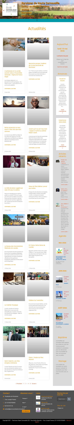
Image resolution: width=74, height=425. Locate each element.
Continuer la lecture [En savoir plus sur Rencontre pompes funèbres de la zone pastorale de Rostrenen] (34, 79)
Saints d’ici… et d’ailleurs (64, 189)
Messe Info (44, 402)
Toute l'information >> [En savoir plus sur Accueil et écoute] (62, 111)
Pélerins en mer (61, 298)
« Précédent (19, 383)
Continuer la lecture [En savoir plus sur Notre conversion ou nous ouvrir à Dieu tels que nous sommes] (10, 144)
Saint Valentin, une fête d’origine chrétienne (12, 362)
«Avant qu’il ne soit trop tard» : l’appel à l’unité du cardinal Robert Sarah (38, 131)
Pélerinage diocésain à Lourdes (62, 323)
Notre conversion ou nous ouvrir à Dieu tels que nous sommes (13, 129)
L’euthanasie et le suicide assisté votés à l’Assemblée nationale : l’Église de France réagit (13, 74)
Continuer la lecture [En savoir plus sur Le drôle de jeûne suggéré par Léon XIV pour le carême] (10, 206)
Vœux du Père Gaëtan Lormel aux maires (38, 187)
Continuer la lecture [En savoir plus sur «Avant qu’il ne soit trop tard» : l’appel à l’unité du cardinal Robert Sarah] (34, 147)
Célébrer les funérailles (36, 300)
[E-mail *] (27, 407)
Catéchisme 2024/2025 (62, 121)
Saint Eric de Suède (62, 67)
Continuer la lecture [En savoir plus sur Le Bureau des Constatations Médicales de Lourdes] (10, 264)
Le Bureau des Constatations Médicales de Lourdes (14, 247)
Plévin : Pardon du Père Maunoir (36, 358)
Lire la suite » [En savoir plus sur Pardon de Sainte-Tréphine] (64, 184)
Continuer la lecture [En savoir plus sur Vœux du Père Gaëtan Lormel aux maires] (34, 201)
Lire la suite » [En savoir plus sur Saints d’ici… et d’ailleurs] (64, 199)
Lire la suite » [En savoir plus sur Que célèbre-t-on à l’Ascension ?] (64, 231)
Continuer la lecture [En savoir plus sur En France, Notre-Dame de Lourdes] (34, 260)
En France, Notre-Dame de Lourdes (37, 246)
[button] (37, 20)
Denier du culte (45, 408)
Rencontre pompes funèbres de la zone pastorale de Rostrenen (37, 65)
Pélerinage (59, 287)
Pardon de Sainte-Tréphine (64, 161)
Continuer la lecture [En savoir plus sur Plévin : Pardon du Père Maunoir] (34, 372)
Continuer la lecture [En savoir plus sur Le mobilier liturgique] (10, 318)
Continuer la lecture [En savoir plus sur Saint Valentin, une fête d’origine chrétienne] (10, 374)
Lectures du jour (62, 56)
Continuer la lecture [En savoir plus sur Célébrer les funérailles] (34, 313)
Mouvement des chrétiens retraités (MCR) (61, 258)
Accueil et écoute (62, 80)
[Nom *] (27, 402)
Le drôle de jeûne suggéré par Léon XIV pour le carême (14, 189)
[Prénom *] (27, 398)
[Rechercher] (69, 399)
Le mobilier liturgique (11, 305)
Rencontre (59, 263)
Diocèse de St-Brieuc (47, 396)
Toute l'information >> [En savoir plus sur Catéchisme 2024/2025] (62, 146)
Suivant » (34, 383)
